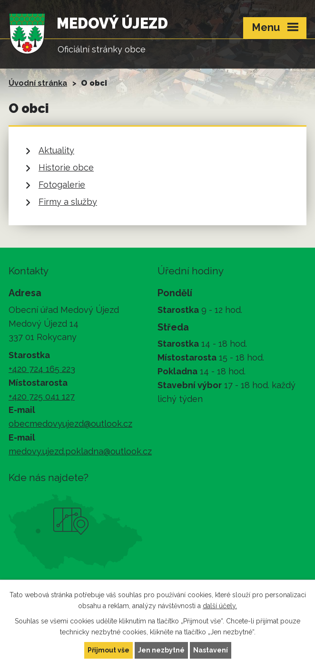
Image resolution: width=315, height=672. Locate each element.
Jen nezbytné (161, 650)
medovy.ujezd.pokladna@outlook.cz (80, 451)
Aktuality (56, 150)
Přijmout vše (108, 650)
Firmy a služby (68, 202)
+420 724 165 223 (42, 369)
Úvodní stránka (38, 83)
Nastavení (210, 650)
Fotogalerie (62, 185)
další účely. (220, 606)
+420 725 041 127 (42, 396)
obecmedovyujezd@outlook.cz (70, 424)
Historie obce (66, 167)
